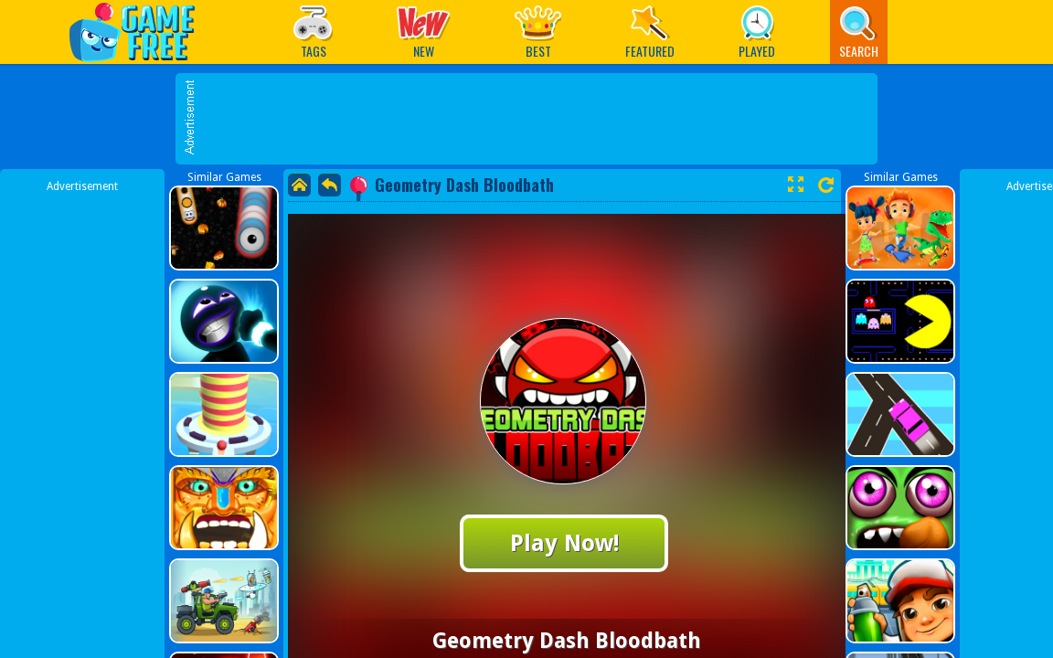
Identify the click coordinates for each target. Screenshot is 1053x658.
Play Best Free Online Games (141, 31)
